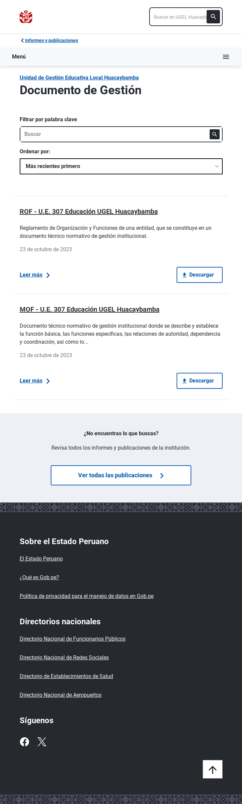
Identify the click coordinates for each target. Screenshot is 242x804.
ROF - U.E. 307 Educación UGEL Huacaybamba (89, 211)
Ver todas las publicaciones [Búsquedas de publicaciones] (121, 475)
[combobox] (186, 16)
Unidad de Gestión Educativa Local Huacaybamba (79, 77)
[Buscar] (213, 16)
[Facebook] (24, 742)
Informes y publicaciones (51, 40)
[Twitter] (41, 742)
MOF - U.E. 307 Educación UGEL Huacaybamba (90, 309)
